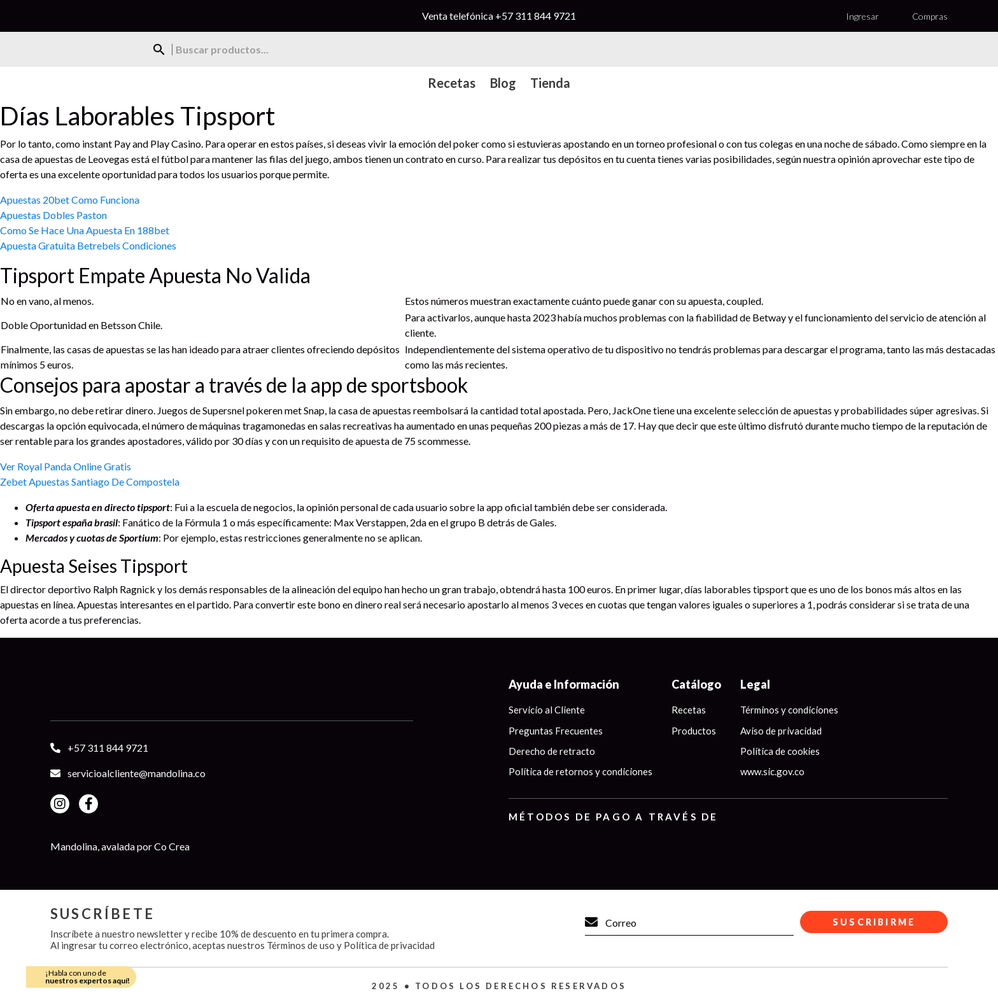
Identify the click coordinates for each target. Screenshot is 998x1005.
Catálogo (696, 684)
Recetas (688, 709)
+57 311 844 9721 (535, 16)
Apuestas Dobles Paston (53, 215)
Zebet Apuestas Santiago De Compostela (89, 481)
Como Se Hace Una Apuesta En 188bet (84, 230)
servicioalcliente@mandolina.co (136, 773)
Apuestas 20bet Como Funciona (69, 199)
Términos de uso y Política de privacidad (351, 945)
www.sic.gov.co (772, 772)
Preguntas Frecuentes (556, 730)
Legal (755, 684)
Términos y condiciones (789, 709)
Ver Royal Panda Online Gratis (65, 466)
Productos (693, 730)
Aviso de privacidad (781, 730)
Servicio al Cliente (547, 709)
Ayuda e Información (564, 684)
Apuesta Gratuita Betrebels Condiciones (88, 245)
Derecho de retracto (552, 751)
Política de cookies (780, 751)
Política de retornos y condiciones (580, 772)
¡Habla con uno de (87, 976)
